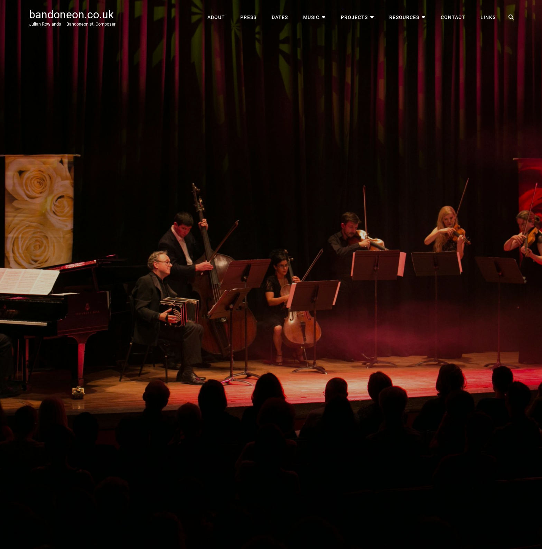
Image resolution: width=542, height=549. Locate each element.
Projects (354, 17)
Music (311, 17)
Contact (453, 17)
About (216, 17)
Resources (404, 17)
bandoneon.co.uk (71, 14)
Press (248, 17)
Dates (280, 17)
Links (488, 17)
